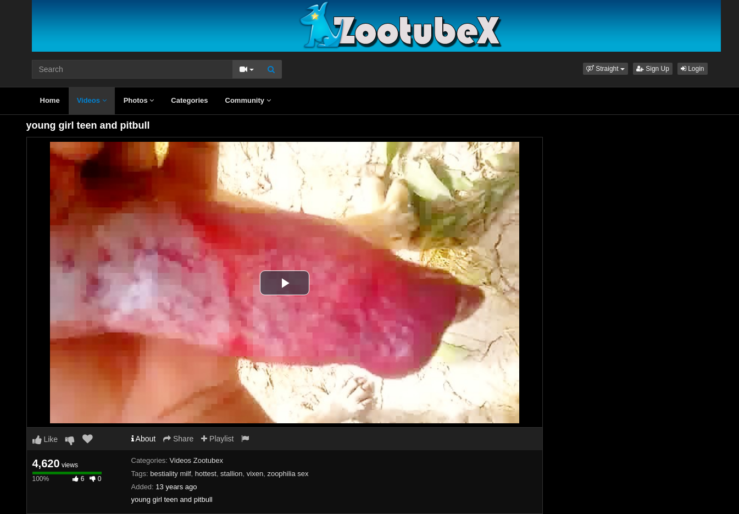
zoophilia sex (287, 473)
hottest (205, 473)
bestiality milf (170, 473)
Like (45, 439)
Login (692, 69)
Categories (189, 100)
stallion (231, 473)
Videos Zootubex (196, 460)
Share (178, 438)
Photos (139, 100)
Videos (92, 100)
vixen (255, 473)
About (143, 438)
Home (50, 100)
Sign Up (652, 69)
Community (248, 100)
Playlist (217, 438)
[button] (605, 69)
